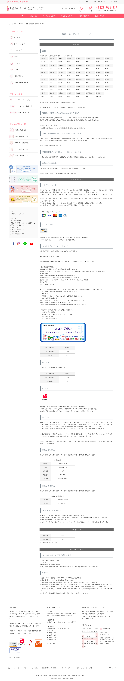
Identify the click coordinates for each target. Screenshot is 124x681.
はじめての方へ (12, 668)
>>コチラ (90, 618)
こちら (22, 214)
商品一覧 (33, 16)
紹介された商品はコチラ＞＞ (19, 234)
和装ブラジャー (19, 76)
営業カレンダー (87, 625)
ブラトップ (18, 50)
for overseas (101, 668)
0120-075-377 (107, 7)
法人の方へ (112, 668)
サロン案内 (35, 668)
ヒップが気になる (21, 149)
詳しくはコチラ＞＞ (15, 657)
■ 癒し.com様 (14, 231)
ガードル (17, 63)
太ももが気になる (21, 155)
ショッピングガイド (85, 1)
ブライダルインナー (21, 82)
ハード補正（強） (24, 112)
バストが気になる (21, 136)
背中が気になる (20, 130)
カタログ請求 (24, 668)
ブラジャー (18, 57)
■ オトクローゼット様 (17, 229)
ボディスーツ (18, 37)
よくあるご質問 (112, 1)
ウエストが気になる (22, 143)
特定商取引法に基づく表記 (49, 668)
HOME (22, 16)
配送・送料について (54, 607)
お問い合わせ (80, 668)
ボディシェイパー (20, 44)
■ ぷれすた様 (14, 227)
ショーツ (17, 69)
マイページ (82, 11)
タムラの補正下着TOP (16, 24)
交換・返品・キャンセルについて (93, 607)
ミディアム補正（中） (26, 106)
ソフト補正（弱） (24, 100)
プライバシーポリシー (67, 668)
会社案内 (91, 668)
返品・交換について (99, 1)
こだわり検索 (99, 16)
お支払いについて (15, 607)
